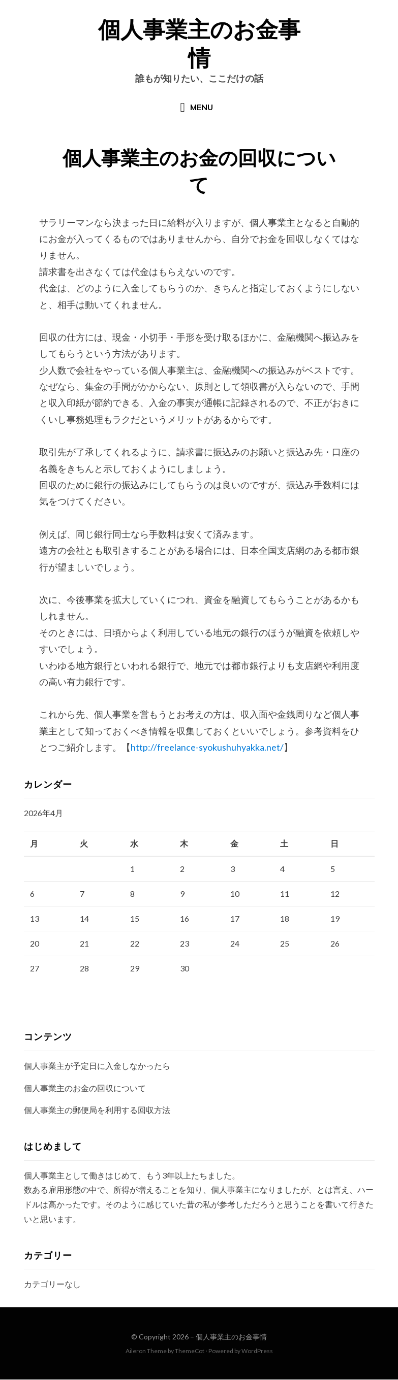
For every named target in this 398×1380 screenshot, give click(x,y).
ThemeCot (189, 1352)
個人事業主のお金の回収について (85, 1088)
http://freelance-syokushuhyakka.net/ (207, 748)
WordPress (257, 1352)
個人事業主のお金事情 (231, 1337)
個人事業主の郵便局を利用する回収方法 (97, 1111)
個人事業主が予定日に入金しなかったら (97, 1066)
